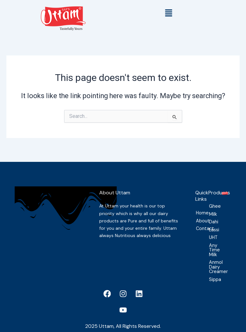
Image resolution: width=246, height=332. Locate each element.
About (198, 216)
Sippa (211, 276)
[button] (169, 13)
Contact (198, 223)
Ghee (211, 201)
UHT (211, 233)
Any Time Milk (211, 246)
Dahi (211, 217)
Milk (211, 209)
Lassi (211, 225)
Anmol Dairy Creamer (211, 263)
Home (198, 208)
